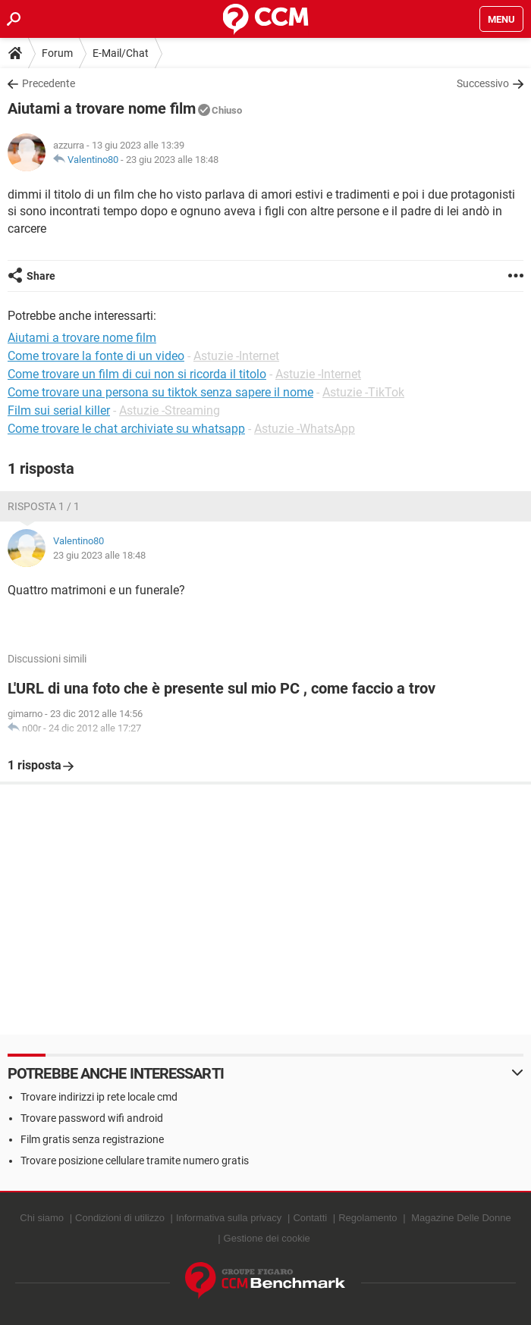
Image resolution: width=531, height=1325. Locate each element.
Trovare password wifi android (91, 1118)
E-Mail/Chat (121, 53)
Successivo (483, 83)
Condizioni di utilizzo (120, 1217)
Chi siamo (42, 1217)
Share (41, 276)
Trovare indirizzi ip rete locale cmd (99, 1097)
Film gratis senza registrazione (92, 1139)
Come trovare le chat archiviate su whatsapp (126, 428)
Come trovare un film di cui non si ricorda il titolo (137, 374)
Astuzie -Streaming (169, 410)
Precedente (48, 83)
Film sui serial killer (59, 410)
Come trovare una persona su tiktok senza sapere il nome (160, 392)
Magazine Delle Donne (461, 1217)
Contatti (310, 1217)
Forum (57, 53)
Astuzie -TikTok (363, 392)
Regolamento (367, 1217)
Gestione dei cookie (267, 1238)
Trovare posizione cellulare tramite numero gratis (134, 1160)
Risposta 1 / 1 (44, 506)
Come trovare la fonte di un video (96, 356)
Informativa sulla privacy (228, 1217)
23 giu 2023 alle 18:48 (172, 159)
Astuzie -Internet (236, 356)
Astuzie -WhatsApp (304, 428)
